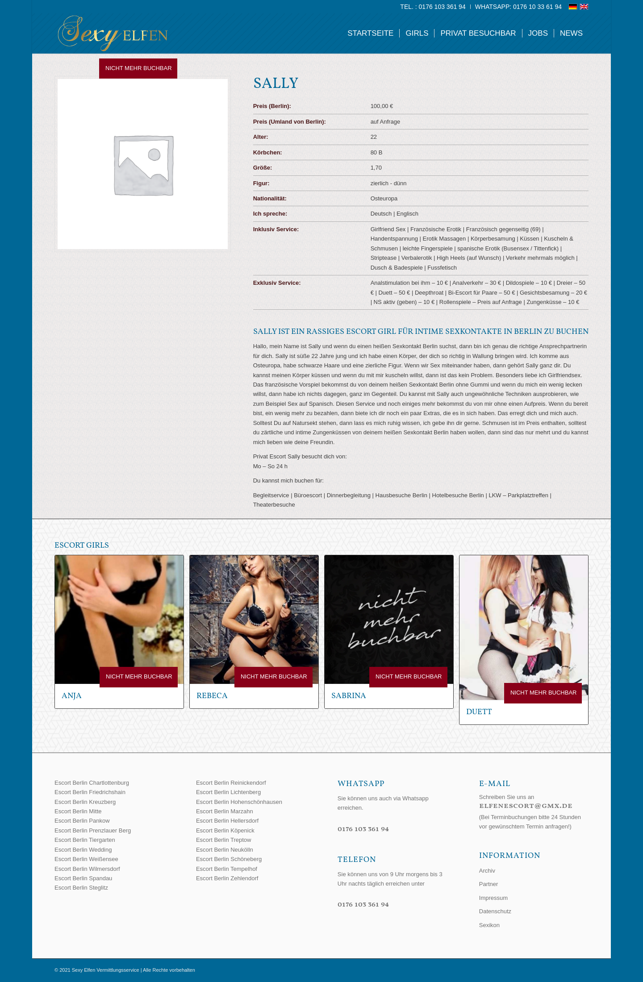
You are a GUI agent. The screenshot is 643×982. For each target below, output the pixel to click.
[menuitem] (433, 6)
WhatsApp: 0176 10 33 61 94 (518, 6)
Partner (488, 884)
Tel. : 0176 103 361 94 (432, 6)
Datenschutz (495, 911)
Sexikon (489, 925)
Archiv (487, 870)
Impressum (493, 898)
